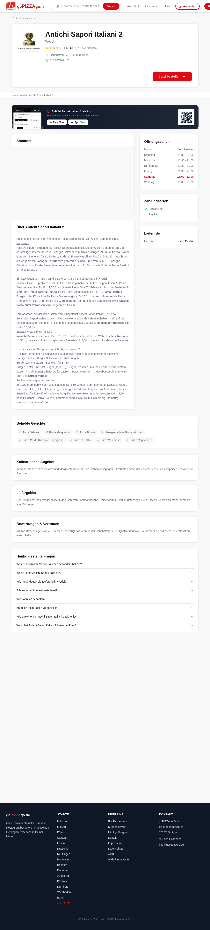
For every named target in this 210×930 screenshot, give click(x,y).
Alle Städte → (65, 903)
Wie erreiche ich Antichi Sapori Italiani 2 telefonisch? (105, 616)
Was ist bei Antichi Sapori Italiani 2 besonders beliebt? (105, 564)
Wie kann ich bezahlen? (105, 599)
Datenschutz (115, 848)
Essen (61, 843)
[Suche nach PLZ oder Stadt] (81, 6)
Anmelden (187, 6)
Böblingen (63, 881)
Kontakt (112, 837)
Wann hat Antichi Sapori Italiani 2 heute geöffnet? (105, 625)
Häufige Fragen (117, 832)
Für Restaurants (118, 821)
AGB (111, 854)
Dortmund (63, 870)
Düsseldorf (63, 848)
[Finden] (111, 6)
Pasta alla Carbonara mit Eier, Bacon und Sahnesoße (78, 300)
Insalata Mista (25, 331)
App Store (78, 122)
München (63, 821)
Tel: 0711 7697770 (170, 839)
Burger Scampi (77, 367)
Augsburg (63, 875)
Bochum (62, 864)
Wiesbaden (64, 892)
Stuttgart (62, 837)
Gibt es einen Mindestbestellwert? (105, 590)
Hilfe (168, 6)
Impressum (115, 843)
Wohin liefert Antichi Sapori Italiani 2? (105, 572)
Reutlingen (63, 854)
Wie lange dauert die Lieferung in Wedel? (105, 581)
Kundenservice (117, 826)
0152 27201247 (57, 60)
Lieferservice (152, 6)
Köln (60, 832)
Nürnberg (63, 886)
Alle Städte (134, 6)
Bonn (60, 897)
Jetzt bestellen (172, 77)
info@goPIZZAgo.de (171, 844)
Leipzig (61, 826)
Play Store (57, 122)
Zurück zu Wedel (24, 18)
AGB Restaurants (118, 859)
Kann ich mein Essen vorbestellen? (105, 607)
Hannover (63, 859)
